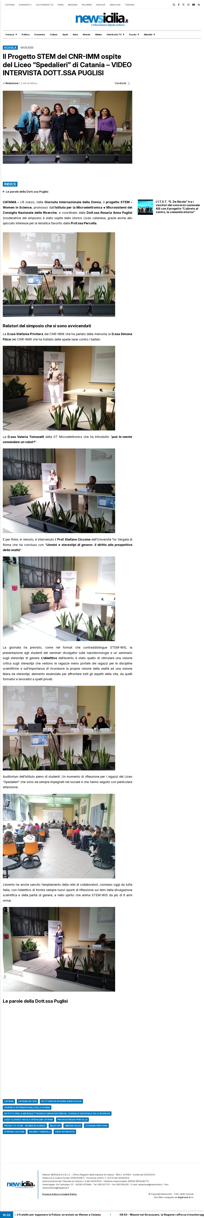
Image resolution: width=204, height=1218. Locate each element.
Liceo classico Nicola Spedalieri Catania (28, 1119)
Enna (61, 4)
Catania (10, 4)
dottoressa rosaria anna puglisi (61, 1101)
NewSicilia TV (114, 34)
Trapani (129, 4)
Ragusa (100, 4)
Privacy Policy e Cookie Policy (59, 1194)
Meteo (98, 34)
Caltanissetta (44, 4)
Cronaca (9, 34)
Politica (25, 34)
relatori (55, 1125)
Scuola (132, 34)
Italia (75, 34)
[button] (67, 127)
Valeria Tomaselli (39, 1131)
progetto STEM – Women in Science (24, 1125)
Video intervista (65, 1131)
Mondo (86, 34)
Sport (65, 34)
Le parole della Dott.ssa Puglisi (27, 191)
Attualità (148, 34)
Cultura (53, 34)
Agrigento (25, 4)
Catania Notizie (27, 1101)
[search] (174, 5)
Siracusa (115, 4)
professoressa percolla (72, 1119)
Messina (72, 4)
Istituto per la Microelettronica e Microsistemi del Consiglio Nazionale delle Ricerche (57, 1113)
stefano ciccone (14, 1131)
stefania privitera (96, 1125)
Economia (39, 34)
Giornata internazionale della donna (27, 1107)
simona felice (73, 1125)
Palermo (87, 4)
